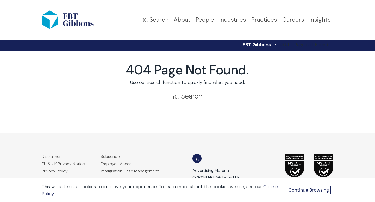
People (205, 20)
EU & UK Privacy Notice (63, 163)
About (182, 20)
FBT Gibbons (257, 45)
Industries (232, 20)
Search (187, 96)
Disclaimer (51, 156)
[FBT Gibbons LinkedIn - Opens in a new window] (197, 158)
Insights (320, 20)
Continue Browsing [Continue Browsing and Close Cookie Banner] (308, 190)
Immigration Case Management (130, 171)
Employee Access (117, 163)
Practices (264, 20)
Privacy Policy (55, 171)
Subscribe (110, 156)
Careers (293, 20)
